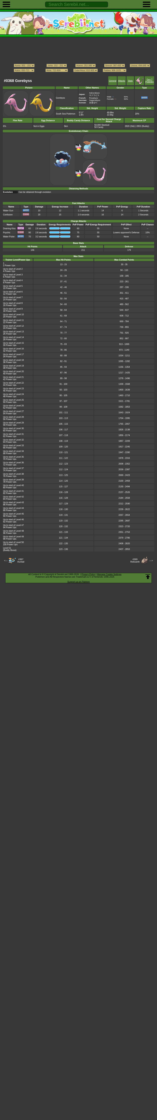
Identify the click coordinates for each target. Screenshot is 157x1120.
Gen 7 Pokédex (149, 81)
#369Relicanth (135, 560)
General (112, 81)
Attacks (121, 81)
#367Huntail (20, 560)
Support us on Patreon (78, 581)
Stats (130, 81)
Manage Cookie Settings (109, 574)
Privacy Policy (88, 574)
